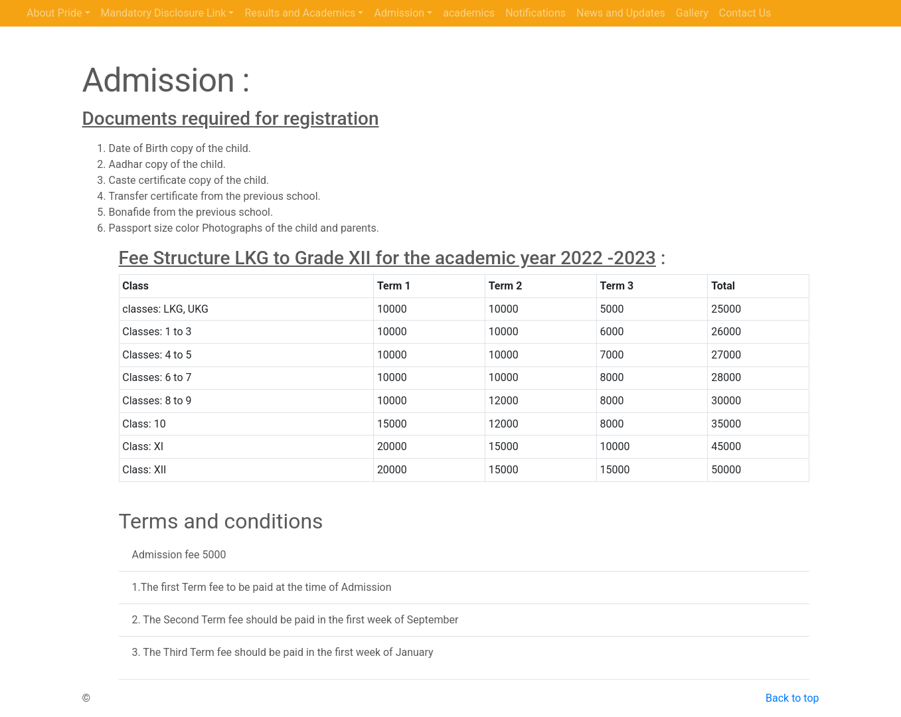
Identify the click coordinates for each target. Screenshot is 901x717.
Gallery (692, 13)
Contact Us (745, 13)
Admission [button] (399, 13)
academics (469, 13)
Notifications (535, 13)
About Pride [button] (54, 13)
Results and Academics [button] (299, 13)
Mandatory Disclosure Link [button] (163, 13)
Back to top (792, 698)
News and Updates (620, 13)
